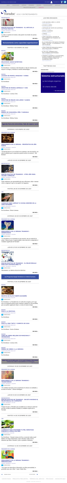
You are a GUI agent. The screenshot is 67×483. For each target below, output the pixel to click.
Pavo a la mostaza (8, 311)
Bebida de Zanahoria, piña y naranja (15, 112)
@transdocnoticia (44, 69)
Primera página (7, 474)
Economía (31, 5)
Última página (32, 474)
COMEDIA (44, 33)
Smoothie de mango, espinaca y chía (14, 88)
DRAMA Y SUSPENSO (47, 30)
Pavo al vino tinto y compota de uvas (15, 323)
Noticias (23, 5)
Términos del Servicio (37, 479)
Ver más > (35, 38)
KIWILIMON (7, 63)
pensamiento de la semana (8, 132)
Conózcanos (14, 5)
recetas (3, 50)
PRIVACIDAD (50, 479)
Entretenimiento (48, 5)
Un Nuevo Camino (47, 25)
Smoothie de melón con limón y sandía (15, 100)
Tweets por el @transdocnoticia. (47, 71)
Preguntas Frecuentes (29, 7)
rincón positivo (5, 17)
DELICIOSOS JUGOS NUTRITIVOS (11, 62)
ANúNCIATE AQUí (60, 479)
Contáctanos (6, 479)
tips (2, 191)
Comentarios (5, 32)
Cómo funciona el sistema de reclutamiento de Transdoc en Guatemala (51, 38)
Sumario (39, 5)
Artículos (58, 5)
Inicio (6, 5)
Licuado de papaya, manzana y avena (14, 75)
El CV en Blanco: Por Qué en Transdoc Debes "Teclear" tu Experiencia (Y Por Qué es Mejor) (53, 43)
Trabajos (41, 7)
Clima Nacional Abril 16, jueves (51, 22)
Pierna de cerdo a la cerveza (12, 349)
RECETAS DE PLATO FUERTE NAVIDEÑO (14, 296)
